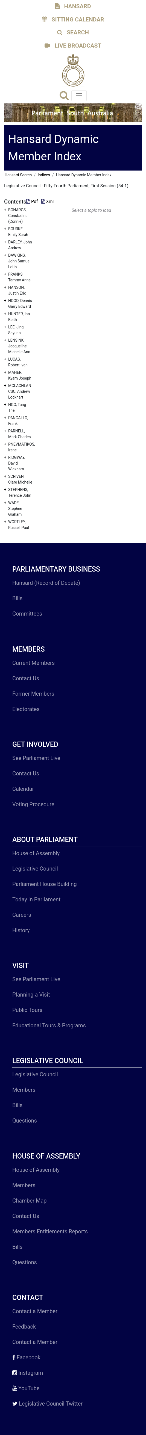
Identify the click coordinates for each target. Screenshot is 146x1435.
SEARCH (73, 32)
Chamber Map (29, 1200)
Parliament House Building (44, 884)
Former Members (33, 693)
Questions (24, 1120)
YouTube (26, 1388)
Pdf (32, 201)
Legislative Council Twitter (47, 1403)
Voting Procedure (33, 804)
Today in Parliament (36, 899)
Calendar (23, 789)
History (21, 930)
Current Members (33, 663)
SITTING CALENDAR (73, 19)
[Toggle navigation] (79, 95)
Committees (27, 613)
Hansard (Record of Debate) (46, 583)
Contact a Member (34, 1311)
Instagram (27, 1373)
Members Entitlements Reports (50, 1231)
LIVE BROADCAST (73, 45)
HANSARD (73, 6)
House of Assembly (36, 853)
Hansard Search (18, 175)
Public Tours (27, 1010)
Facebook (26, 1357)
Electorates (26, 709)
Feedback (24, 1326)
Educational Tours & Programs (49, 1025)
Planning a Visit (31, 994)
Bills (17, 598)
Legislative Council (35, 868)
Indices (44, 175)
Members (24, 1089)
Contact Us (25, 678)
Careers (21, 915)
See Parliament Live (36, 758)
